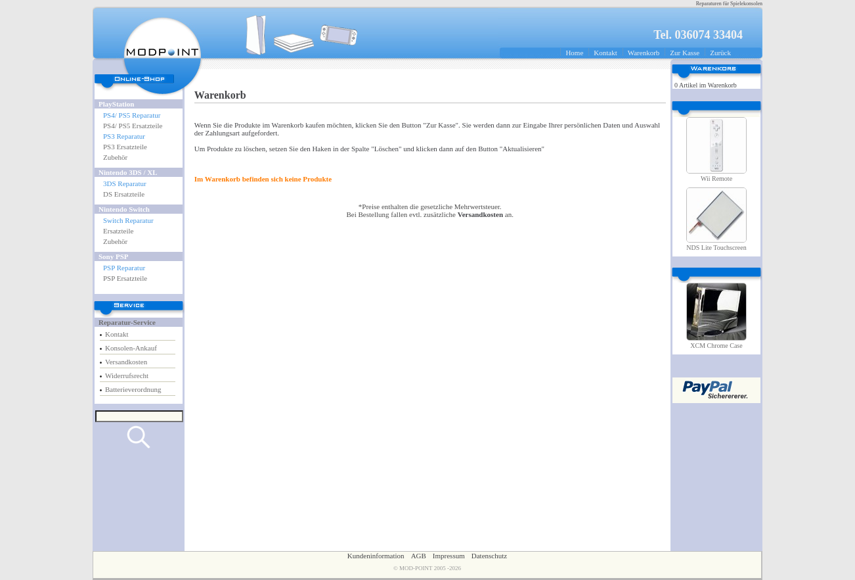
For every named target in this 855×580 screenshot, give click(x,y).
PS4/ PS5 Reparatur (131, 115)
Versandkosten (126, 362)
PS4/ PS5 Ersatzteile (132, 126)
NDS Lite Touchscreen (716, 247)
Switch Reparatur (128, 220)
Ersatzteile (118, 231)
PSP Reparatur (124, 268)
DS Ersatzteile (123, 194)
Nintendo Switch (124, 209)
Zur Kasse (684, 53)
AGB (418, 556)
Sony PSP (114, 256)
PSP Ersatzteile (125, 278)
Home (574, 53)
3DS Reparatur (124, 183)
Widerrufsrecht (126, 375)
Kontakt (605, 53)
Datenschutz (489, 556)
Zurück (720, 53)
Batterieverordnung (133, 389)
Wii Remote (716, 178)
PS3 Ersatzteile (125, 147)
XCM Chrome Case (716, 345)
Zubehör (115, 157)
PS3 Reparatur (124, 136)
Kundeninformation (376, 556)
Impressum (449, 556)
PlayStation (116, 104)
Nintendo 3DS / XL (128, 172)
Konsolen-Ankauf (131, 348)
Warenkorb (644, 53)
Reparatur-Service (127, 322)
